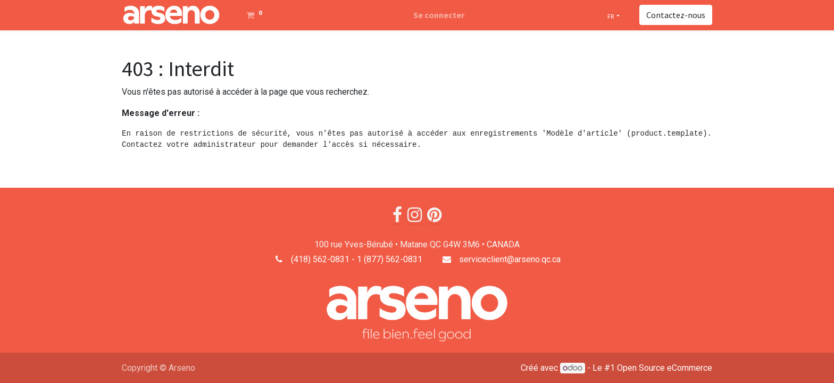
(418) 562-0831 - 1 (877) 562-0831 (356, 259)
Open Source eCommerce (664, 368)
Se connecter (438, 15)
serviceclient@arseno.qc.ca (510, 259)
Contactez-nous (675, 15)
